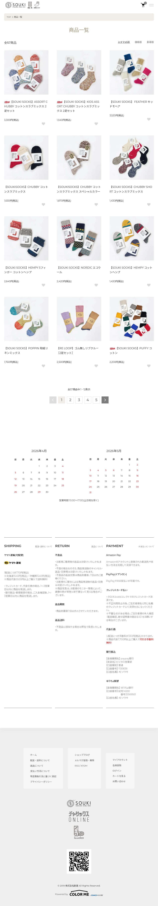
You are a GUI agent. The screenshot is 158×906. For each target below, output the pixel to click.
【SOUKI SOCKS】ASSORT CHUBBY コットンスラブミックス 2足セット (26, 106)
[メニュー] (151, 5)
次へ (105, 399)
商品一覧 (18, 17)
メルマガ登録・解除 (84, 760)
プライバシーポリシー (41, 781)
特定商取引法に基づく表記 (43, 776)
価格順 (138, 42)
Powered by (79, 893)
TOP (9, 17)
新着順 (150, 42)
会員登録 (117, 765)
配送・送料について (40, 760)
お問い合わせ (119, 781)
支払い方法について (40, 771)
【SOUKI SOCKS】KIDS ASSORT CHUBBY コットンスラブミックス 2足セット (78, 106)
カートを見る (119, 776)
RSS (77, 765)
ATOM (84, 765)
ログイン (117, 770)
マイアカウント (120, 760)
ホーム (33, 754)
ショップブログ (82, 754)
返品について (36, 765)
